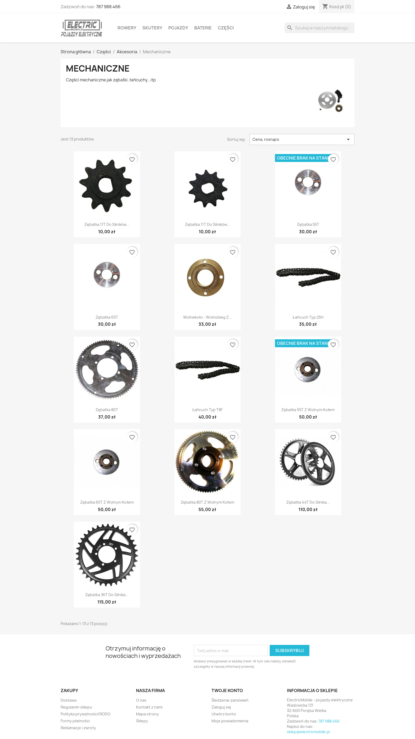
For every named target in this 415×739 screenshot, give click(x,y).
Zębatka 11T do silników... (106, 224)
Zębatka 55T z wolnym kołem (308, 409)
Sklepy (142, 720)
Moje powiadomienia (229, 720)
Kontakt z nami (149, 707)
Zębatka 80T (107, 409)
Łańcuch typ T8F (207, 409)
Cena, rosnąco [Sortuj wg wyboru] (301, 139)
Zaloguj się (221, 707)
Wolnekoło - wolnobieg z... (207, 317)
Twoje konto (227, 690)
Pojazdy (178, 28)
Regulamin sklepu (76, 707)
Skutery (152, 28)
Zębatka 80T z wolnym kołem (207, 502)
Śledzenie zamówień (230, 700)
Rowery (127, 28)
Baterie (203, 28)
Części (226, 28)
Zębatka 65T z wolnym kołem (107, 502)
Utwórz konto (223, 713)
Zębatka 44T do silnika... (308, 502)
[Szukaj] (319, 28)
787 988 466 (108, 7)
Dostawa (68, 700)
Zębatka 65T (107, 317)
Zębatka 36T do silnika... (107, 594)
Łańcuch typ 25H (308, 317)
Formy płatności (75, 720)
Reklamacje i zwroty (78, 727)
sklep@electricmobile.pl (308, 731)
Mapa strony (147, 713)
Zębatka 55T (308, 224)
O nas (141, 700)
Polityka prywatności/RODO (85, 713)
